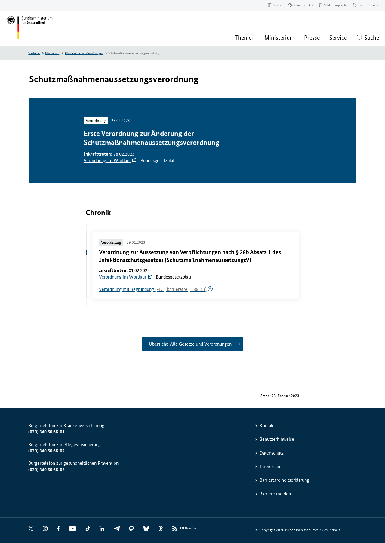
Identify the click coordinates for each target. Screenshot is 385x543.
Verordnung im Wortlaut (107, 160)
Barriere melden (275, 494)
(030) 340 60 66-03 (46, 470)
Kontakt (267, 425)
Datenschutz (272, 453)
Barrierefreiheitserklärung (284, 480)
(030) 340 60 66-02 (46, 451)
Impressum (271, 466)
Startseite (34, 53)
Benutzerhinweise (277, 439)
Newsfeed (188, 528)
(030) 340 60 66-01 (46, 432)
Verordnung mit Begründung (152, 289)
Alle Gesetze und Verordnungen (84, 53)
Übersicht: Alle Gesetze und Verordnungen (190, 344)
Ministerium (52, 53)
